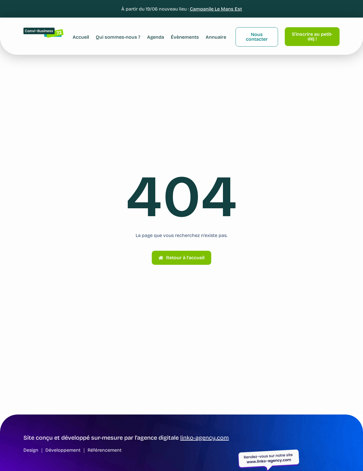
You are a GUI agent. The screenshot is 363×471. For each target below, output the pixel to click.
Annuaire (216, 37)
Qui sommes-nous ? (118, 37)
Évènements (185, 37)
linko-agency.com (204, 437)
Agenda (155, 37)
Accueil (81, 37)
